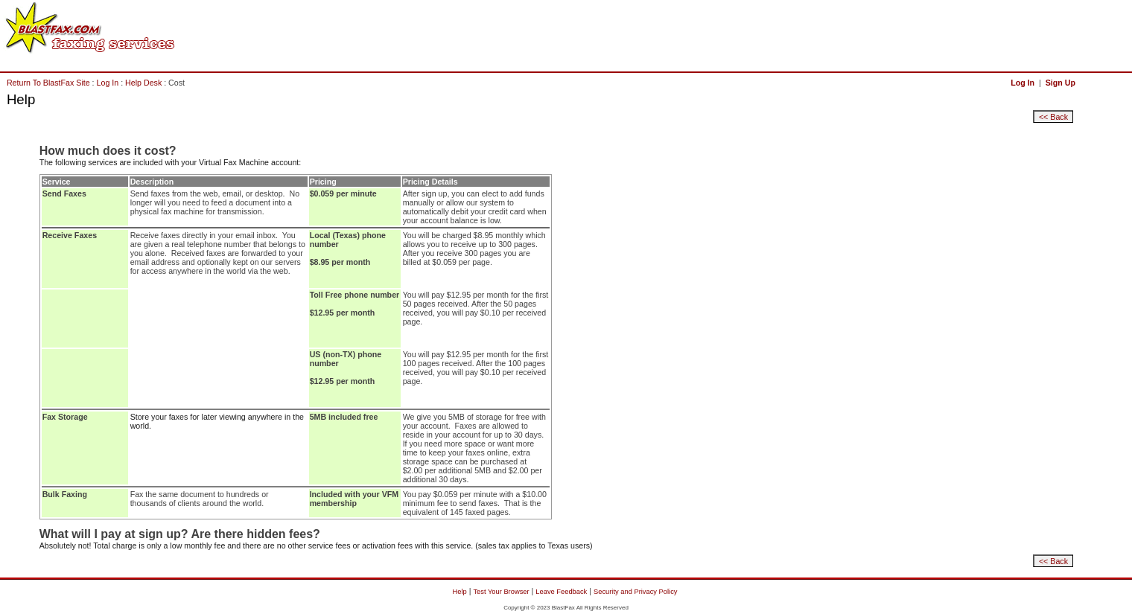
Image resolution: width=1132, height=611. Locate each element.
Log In (108, 82)
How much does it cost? (108, 150)
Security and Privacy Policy (636, 591)
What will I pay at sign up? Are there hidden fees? (179, 534)
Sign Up (1060, 82)
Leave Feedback (561, 591)
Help (460, 591)
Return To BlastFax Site (48, 82)
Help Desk (143, 82)
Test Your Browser (501, 591)
